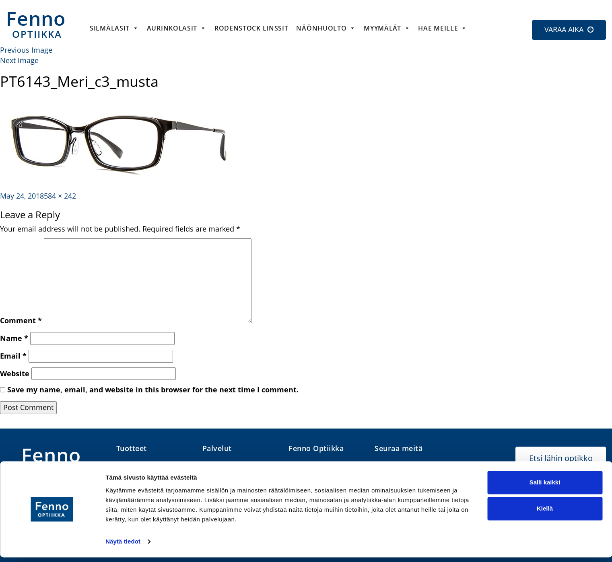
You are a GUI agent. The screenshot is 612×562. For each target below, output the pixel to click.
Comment (21, 320)
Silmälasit (114, 28)
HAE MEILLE (442, 28)
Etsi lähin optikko (561, 458)
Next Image (19, 60)
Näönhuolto (326, 28)
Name (14, 338)
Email (13, 356)
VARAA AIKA (563, 29)
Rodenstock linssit (251, 28)
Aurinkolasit (176, 28)
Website (14, 373)
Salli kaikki (545, 487)
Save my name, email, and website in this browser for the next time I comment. (153, 389)
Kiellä (545, 513)
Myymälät (387, 28)
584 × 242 (60, 196)
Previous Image (26, 50)
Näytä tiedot (122, 546)
